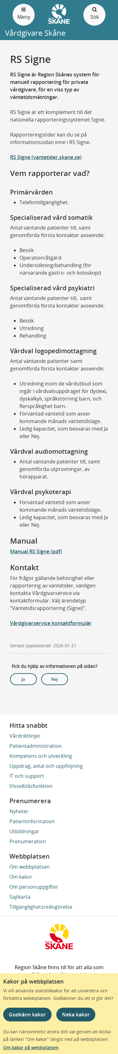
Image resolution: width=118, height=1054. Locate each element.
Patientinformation (32, 821)
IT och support (26, 775)
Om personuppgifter (33, 886)
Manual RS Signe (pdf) (36, 551)
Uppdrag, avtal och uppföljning (46, 765)
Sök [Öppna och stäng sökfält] (94, 13)
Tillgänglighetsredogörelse (40, 906)
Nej (54, 679)
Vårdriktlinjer (25, 735)
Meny (23, 13)
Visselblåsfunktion (31, 786)
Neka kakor (76, 1014)
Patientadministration (35, 745)
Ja (23, 679)
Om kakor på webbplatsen (31, 1048)
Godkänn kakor (27, 1014)
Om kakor (20, 876)
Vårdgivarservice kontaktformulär (51, 623)
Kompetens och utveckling (40, 755)
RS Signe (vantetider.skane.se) (45, 157)
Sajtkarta (20, 896)
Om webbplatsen (29, 866)
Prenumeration (27, 841)
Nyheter (19, 811)
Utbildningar (24, 831)
